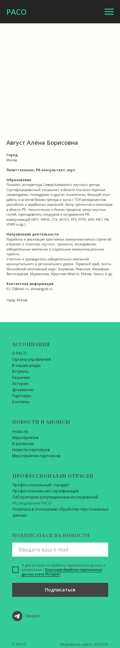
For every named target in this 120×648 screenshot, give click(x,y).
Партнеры (21, 395)
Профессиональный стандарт (40, 485)
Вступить (20, 371)
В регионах (23, 443)
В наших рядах (26, 365)
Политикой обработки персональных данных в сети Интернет (62, 571)
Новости (20, 431)
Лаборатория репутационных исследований (55, 497)
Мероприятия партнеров (36, 456)
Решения (21, 377)
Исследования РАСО (32, 503)
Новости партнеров (31, 449)
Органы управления (31, 359)
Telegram (33, 616)
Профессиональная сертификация (45, 491)
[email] (60, 550)
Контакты (21, 402)
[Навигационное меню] (109, 12)
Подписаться (60, 590)
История (20, 383)
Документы (23, 389)
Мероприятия (25, 437)
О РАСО (19, 353)
